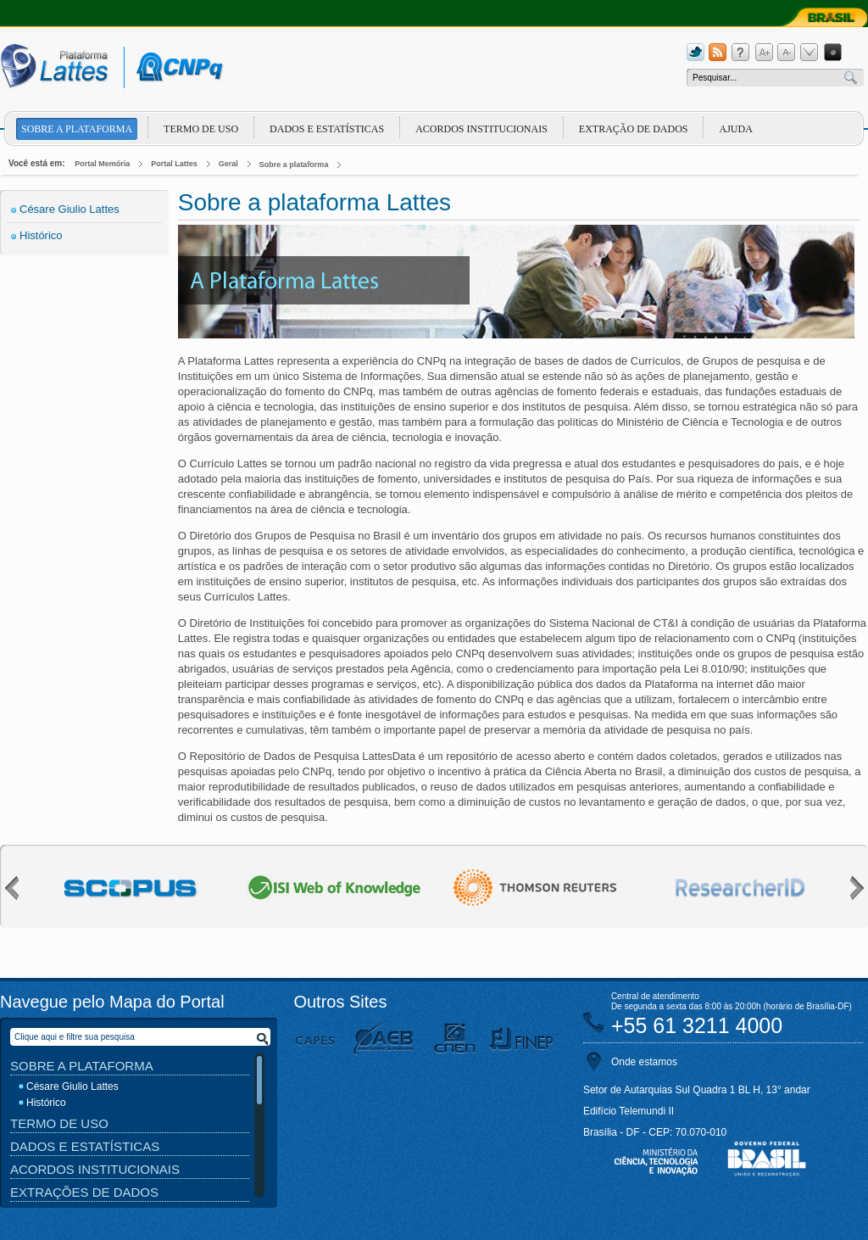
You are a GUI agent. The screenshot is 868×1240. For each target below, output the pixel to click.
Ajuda (735, 129)
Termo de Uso (201, 129)
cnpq (177, 67)
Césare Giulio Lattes (69, 209)
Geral (228, 163)
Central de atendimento (655, 996)
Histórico (41, 235)
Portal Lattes (174, 163)
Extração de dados (633, 129)
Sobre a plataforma (76, 129)
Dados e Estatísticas (327, 129)
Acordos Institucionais (481, 129)
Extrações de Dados (84, 1192)
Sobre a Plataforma (81, 1065)
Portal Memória (102, 163)
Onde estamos (644, 1062)
